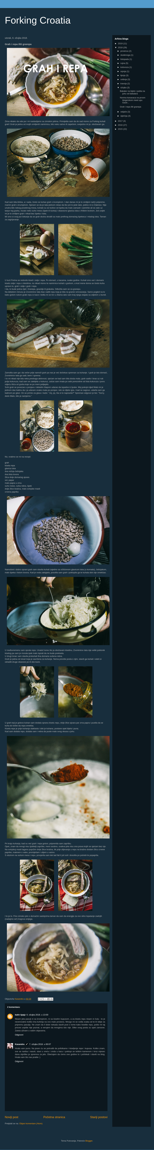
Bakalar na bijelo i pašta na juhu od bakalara (132, 92)
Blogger (88, 1141)
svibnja (124, 79)
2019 (120, 43)
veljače (124, 112)
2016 (120, 125)
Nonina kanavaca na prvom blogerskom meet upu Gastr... (132, 100)
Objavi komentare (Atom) (31, 1123)
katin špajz (20, 1015)
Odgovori (19, 1035)
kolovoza (124, 67)
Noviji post (11, 1117)
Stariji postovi (98, 1117)
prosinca (124, 51)
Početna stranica (54, 1117)
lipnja (123, 75)
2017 (120, 121)
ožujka (123, 87)
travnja (123, 83)
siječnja (124, 116)
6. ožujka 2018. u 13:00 (37, 1015)
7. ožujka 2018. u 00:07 (40, 1044)
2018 (120, 47)
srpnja (123, 71)
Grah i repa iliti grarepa (130, 107)
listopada (124, 59)
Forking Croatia (38, 20)
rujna (123, 63)
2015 (120, 129)
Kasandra (19, 1044)
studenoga (125, 55)
